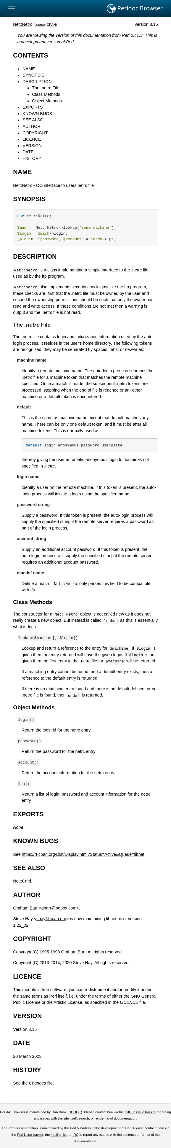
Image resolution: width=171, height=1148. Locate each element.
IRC (75, 1134)
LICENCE (31, 139)
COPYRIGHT (35, 133)
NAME (28, 68)
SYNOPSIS (33, 75)
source (40, 24)
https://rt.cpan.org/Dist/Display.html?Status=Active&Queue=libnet (83, 854)
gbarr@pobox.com (59, 908)
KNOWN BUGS (37, 113)
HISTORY (31, 158)
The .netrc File (45, 87)
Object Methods (47, 100)
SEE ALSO (32, 119)
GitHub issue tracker (140, 1112)
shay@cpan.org (51, 918)
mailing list (59, 1134)
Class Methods (46, 94)
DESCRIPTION (36, 81)
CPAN (51, 24)
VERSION (32, 145)
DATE (27, 152)
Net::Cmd (22, 881)
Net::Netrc (22, 24)
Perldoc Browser (135, 8)
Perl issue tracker (30, 1134)
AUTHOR (31, 126)
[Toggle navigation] (12, 9)
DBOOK (75, 1112)
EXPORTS (32, 107)
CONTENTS (30, 55)
